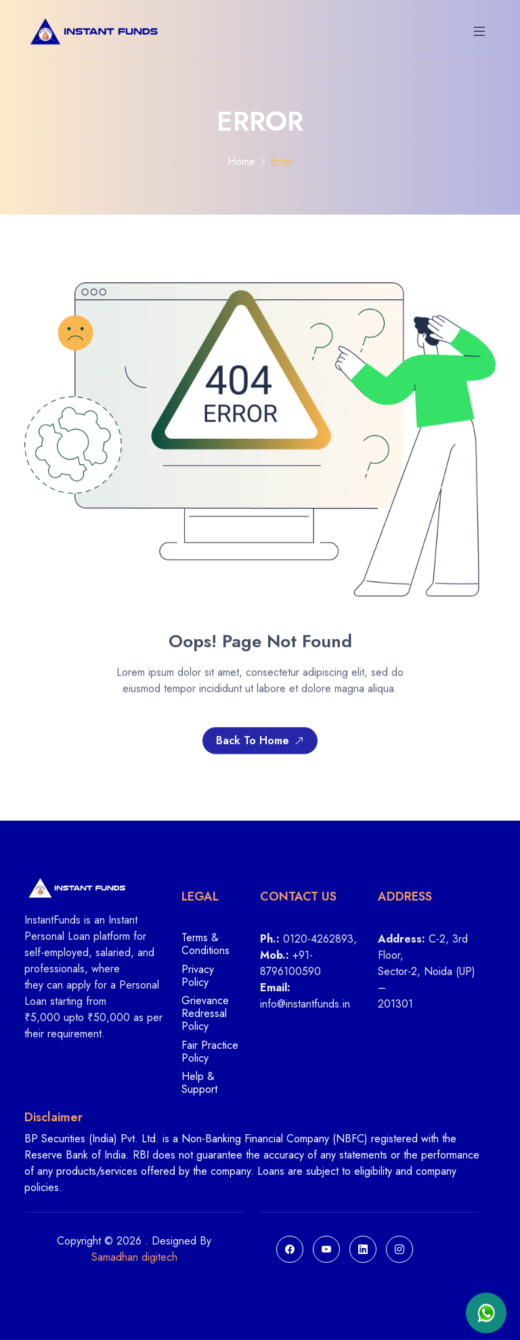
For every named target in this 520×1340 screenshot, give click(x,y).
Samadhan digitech (134, 1257)
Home (241, 161)
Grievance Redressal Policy (205, 1014)
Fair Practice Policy (209, 1052)
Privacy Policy (197, 976)
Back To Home (260, 744)
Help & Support (199, 1083)
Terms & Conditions (205, 944)
